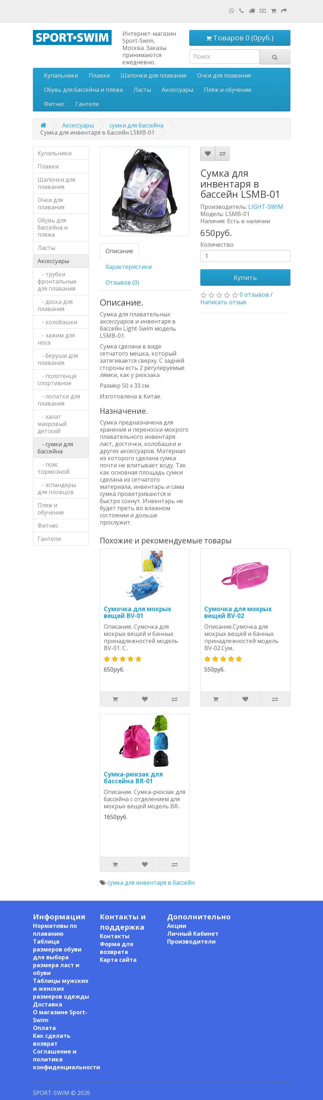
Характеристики (129, 267)
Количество (217, 244)
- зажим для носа (56, 338)
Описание (119, 251)
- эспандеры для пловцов (57, 488)
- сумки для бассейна (55, 447)
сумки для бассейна (136, 125)
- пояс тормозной (53, 468)
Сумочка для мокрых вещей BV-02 (238, 612)
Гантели (87, 104)
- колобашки (57, 322)
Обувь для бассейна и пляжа (83, 90)
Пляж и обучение (227, 90)
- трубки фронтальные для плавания (57, 281)
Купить (245, 277)
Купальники (61, 75)
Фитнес (54, 104)
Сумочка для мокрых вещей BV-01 (137, 612)
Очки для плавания (224, 75)
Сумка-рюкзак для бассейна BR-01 (133, 777)
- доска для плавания (55, 305)
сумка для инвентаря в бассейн (151, 882)
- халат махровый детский (52, 424)
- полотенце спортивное (57, 379)
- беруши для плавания (58, 359)
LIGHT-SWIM (265, 207)
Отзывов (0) (122, 282)
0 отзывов (254, 294)
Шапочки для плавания (153, 75)
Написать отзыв (223, 302)
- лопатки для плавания (59, 399)
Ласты (142, 90)
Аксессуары (177, 90)
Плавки (99, 75)
